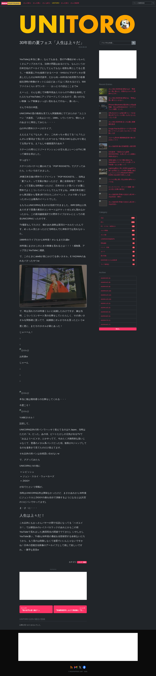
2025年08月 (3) (105, 316)
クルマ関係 (118, 230)
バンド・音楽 (118, 247)
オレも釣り (46, 3)
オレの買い (37, 3)
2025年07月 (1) (105, 320)
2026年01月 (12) (106, 295)
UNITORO (55, 3)
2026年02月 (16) (106, 291)
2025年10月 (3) (105, 307)
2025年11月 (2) (105, 303)
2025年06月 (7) (105, 324)
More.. (118, 329)
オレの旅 (118, 235)
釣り (118, 222)
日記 (118, 218)
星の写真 (118, 256)
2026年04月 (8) (105, 282)
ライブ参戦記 (118, 264)
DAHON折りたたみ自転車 (118, 260)
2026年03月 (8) (105, 286)
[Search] (142, 3)
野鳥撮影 (118, 243)
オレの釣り (27, 3)
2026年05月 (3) (105, 278)
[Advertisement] (53, 586)
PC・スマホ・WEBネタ (118, 226)
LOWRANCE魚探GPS (118, 239)
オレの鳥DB (74, 3)
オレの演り (65, 3)
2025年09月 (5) (105, 312)
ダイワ (118, 252)
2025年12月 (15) (106, 299)
